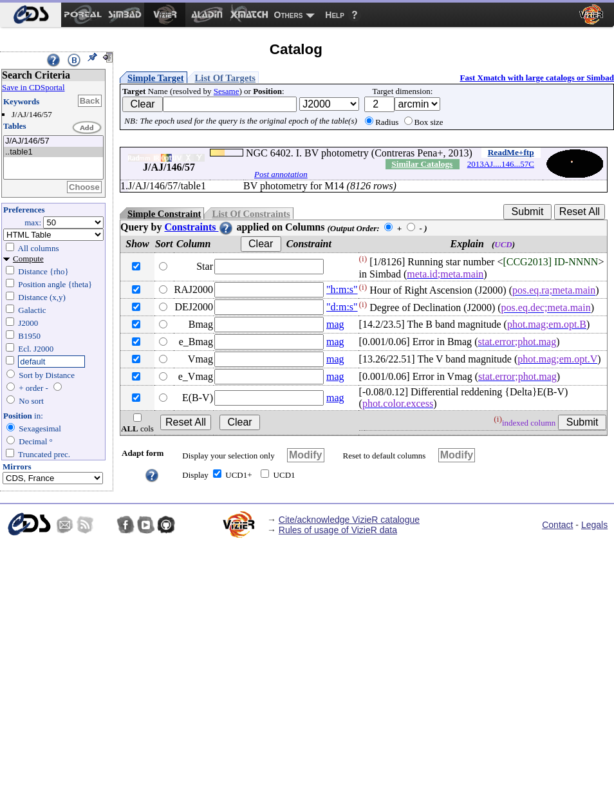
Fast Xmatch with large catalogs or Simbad (537, 77)
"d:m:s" (342, 306)
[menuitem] (30, 15)
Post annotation (281, 174)
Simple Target (155, 78)
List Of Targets (225, 78)
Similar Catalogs (421, 164)
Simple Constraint (164, 214)
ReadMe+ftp (511, 152)
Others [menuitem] (288, 15)
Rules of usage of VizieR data (338, 530)
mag (335, 324)
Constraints (199, 227)
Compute (28, 258)
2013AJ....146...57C (500, 164)
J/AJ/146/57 (53, 141)
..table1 (53, 152)
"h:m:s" (342, 289)
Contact (557, 525)
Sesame (226, 91)
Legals (594, 525)
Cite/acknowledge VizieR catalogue (349, 519)
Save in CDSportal (33, 87)
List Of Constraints (251, 214)
